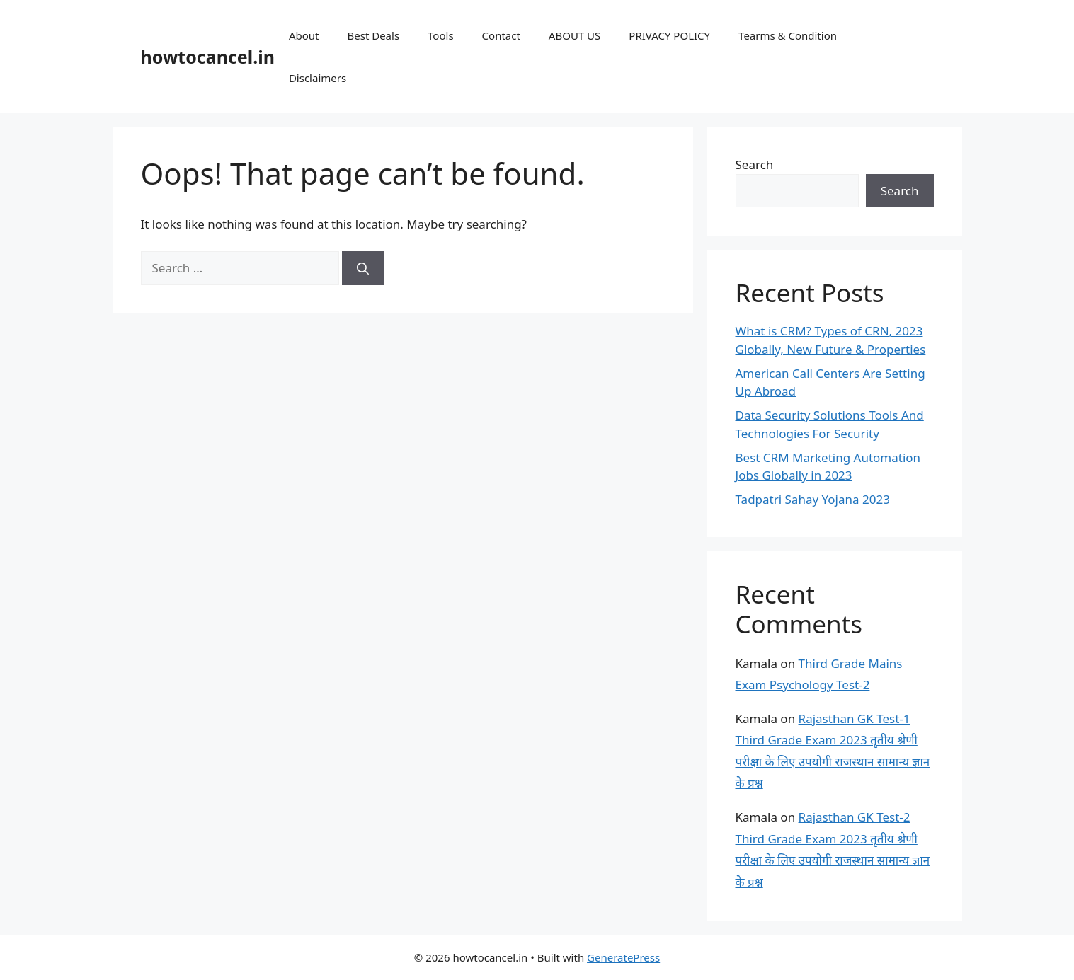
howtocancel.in (208, 57)
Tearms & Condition (787, 35)
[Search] (363, 268)
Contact (501, 35)
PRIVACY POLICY (669, 35)
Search (755, 164)
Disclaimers (317, 78)
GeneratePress (623, 957)
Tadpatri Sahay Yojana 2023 (813, 499)
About (304, 35)
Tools (441, 35)
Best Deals (373, 35)
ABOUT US (574, 35)
